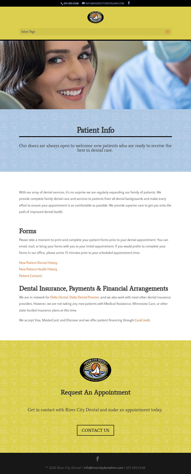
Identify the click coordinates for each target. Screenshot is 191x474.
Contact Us (95, 430)
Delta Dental (59, 297)
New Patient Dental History (38, 262)
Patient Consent (30, 276)
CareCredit (142, 320)
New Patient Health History (38, 269)
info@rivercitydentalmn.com (104, 467)
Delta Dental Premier (84, 297)
